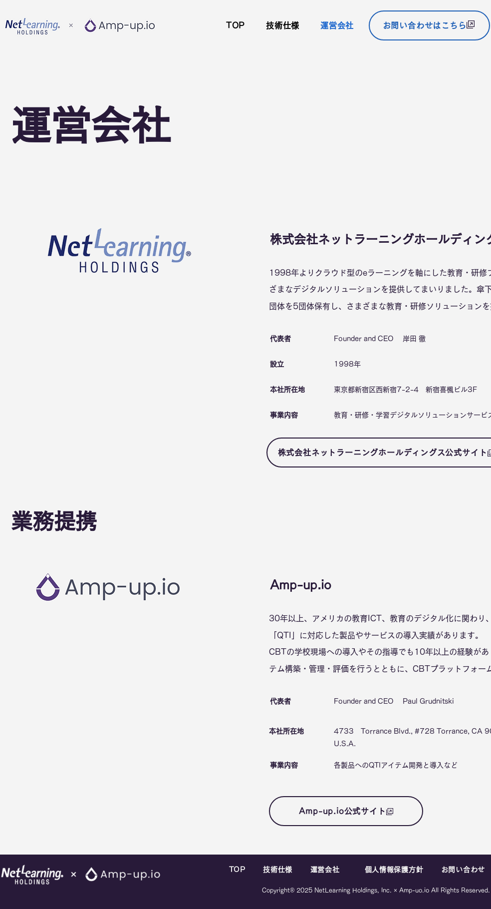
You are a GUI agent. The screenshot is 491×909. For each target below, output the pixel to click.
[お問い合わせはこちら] (429, 25)
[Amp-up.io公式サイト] (346, 811)
